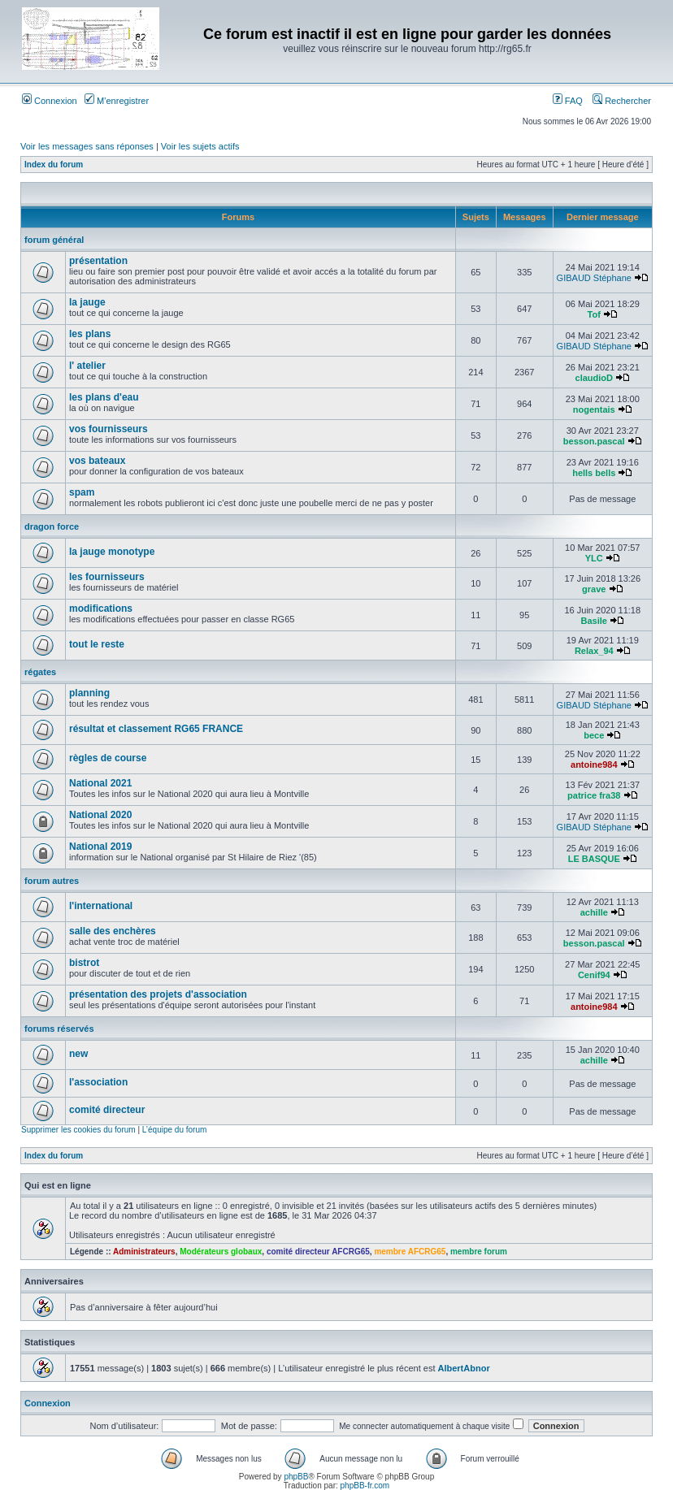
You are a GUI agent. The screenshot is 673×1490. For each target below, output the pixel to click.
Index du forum (53, 164)
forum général (54, 240)
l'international (100, 906)
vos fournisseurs (108, 429)
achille (594, 912)
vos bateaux (97, 460)
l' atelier (87, 365)
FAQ (568, 101)
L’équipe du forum (174, 1129)
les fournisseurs (107, 577)
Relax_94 (594, 651)
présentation (98, 260)
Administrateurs (144, 1251)
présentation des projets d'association (158, 994)
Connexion (49, 101)
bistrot (84, 962)
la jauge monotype (111, 551)
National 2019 (100, 846)
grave (594, 589)
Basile (594, 621)
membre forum (478, 1251)
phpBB (296, 1476)
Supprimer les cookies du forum (78, 1129)
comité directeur (107, 1109)
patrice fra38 (593, 795)
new (78, 1053)
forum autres (51, 881)
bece (594, 735)
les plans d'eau (104, 397)
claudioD (594, 378)
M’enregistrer (117, 101)
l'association (98, 1082)
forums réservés (59, 1028)
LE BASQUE (594, 859)
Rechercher (622, 101)
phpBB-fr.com (365, 1485)
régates (40, 672)
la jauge (87, 302)
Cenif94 (594, 975)
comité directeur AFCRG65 (318, 1251)
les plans (90, 334)
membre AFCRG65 (409, 1251)
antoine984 (594, 764)
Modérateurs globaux (221, 1251)
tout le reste (96, 644)
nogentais (594, 409)
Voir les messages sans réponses (87, 146)
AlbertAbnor (464, 1368)
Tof (594, 314)
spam (81, 492)
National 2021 (100, 783)
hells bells (593, 473)
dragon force (51, 526)
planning (89, 693)
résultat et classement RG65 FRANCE (156, 728)
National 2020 (100, 815)
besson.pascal (594, 441)
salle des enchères (112, 931)
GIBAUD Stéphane (594, 278)
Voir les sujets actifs (200, 146)
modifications (100, 608)
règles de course (107, 758)
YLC (594, 558)
